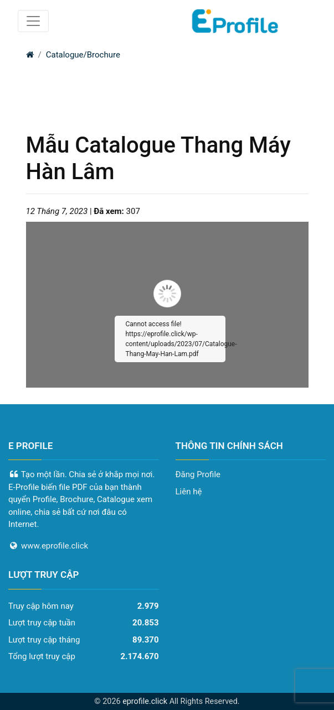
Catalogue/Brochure (83, 55)
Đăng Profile (198, 474)
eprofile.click (144, 701)
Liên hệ (189, 492)
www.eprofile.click (54, 546)
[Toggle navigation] (33, 21)
